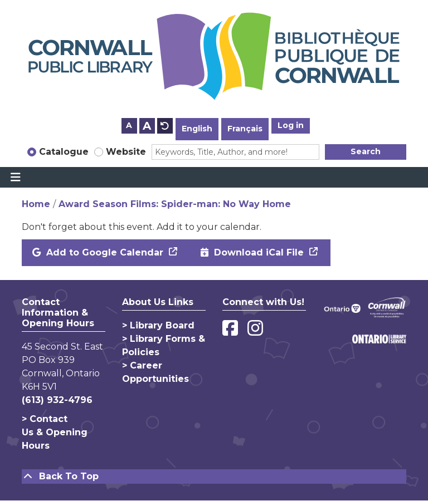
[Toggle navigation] (15, 177)
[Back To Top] (214, 476)
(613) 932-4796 (57, 400)
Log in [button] (291, 125)
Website (126, 151)
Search (366, 151)
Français (244, 129)
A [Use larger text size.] (147, 125)
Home (36, 204)
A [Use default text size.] (165, 126)
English (197, 129)
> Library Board (158, 325)
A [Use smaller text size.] (129, 125)
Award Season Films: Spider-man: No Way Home (175, 204)
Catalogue (64, 151)
